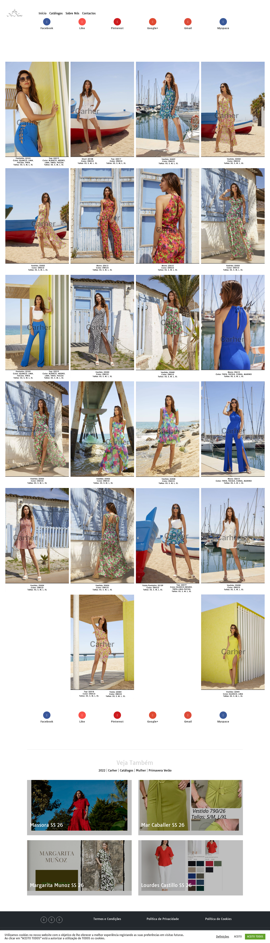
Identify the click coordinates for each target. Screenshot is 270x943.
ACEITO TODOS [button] (255, 936)
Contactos (89, 13)
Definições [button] (222, 936)
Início (42, 13)
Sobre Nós (72, 13)
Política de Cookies (218, 919)
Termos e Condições (107, 919)
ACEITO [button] (238, 936)
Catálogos (56, 13)
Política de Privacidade (163, 919)
